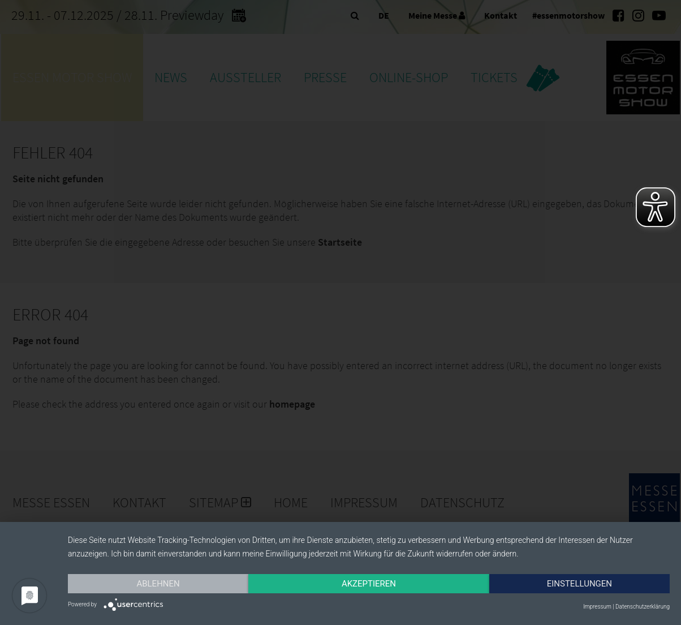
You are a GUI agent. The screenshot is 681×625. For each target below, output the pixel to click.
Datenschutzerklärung (642, 606)
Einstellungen (579, 584)
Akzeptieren (369, 584)
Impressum (597, 606)
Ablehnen (157, 584)
